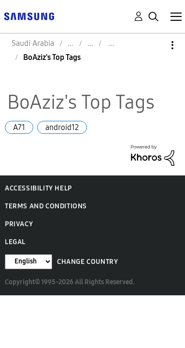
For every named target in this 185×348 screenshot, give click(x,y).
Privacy (19, 224)
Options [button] (156, 45)
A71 (19, 127)
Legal (15, 242)
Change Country (87, 262)
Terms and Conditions (46, 206)
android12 (62, 127)
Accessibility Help (38, 188)
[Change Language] (28, 261)
